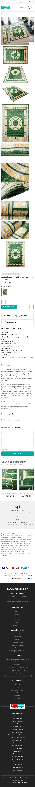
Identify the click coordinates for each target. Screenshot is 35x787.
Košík (32, 7)
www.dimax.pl (23, 782)
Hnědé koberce (17, 718)
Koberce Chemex (6, 7)
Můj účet (28, 7)
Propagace (17, 696)
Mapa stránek (17, 665)
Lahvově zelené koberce (18, 724)
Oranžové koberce (18, 756)
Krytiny (17, 614)
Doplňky (17, 623)
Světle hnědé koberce (18, 737)
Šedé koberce (17, 762)
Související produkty (14, 461)
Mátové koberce (18, 751)
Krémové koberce (17, 743)
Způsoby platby (17, 645)
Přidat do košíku (9, 307)
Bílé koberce (17, 716)
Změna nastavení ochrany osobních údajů (17, 676)
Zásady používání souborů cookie (17, 659)
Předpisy (17, 639)
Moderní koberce (23, 14)
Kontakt (25, 2)
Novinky (17, 698)
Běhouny (17, 617)
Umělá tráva (17, 625)
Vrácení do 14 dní (18, 511)
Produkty (17, 693)
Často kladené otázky (17, 670)
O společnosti (12, 2)
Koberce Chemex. (20, 778)
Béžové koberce (17, 713)
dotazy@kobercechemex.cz (17, 601)
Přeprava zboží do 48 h (17, 522)
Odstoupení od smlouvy (17, 651)
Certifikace (17, 673)
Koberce (15, 14)
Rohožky (17, 620)
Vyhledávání (25, 7)
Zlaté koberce (17, 770)
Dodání (17, 648)
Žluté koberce (17, 748)
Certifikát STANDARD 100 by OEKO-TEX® (21, 357)
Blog (19, 2)
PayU (31, 575)
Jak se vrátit (17, 637)
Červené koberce (17, 729)
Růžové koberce (17, 759)
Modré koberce (17, 754)
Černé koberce (17, 727)
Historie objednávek (17, 690)
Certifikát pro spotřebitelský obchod (17, 668)
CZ (33, 2)
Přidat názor (17, 453)
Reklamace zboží (17, 642)
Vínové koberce (17, 721)
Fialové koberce (17, 732)
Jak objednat (11, 322)
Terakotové (18, 765)
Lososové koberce (17, 740)
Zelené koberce (18, 767)
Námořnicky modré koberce (17, 735)
